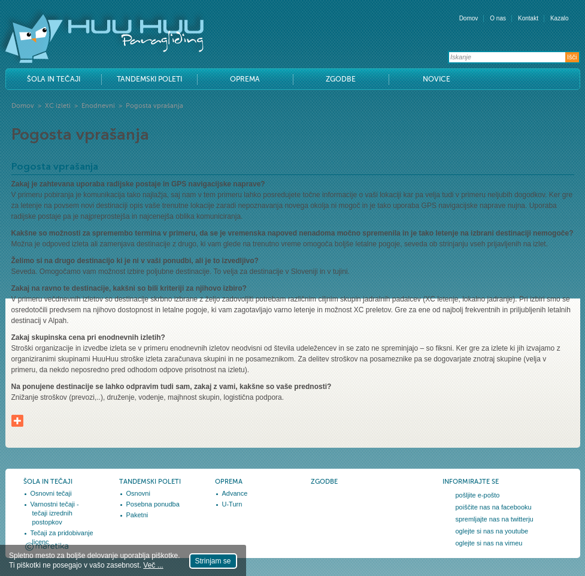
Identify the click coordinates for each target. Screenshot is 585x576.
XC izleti (58, 106)
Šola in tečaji (53, 79)
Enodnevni (98, 106)
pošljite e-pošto (478, 495)
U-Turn (232, 504)
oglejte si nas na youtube (492, 531)
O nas (498, 18)
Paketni (137, 514)
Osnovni (138, 493)
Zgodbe (341, 79)
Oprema (245, 79)
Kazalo (559, 18)
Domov (468, 18)
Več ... (153, 565)
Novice (436, 79)
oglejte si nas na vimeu (489, 543)
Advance (235, 493)
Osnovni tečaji (51, 493)
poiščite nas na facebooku (494, 507)
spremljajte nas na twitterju (495, 519)
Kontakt (528, 18)
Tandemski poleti (149, 79)
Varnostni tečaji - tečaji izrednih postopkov (55, 513)
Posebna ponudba (153, 504)
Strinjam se (213, 561)
